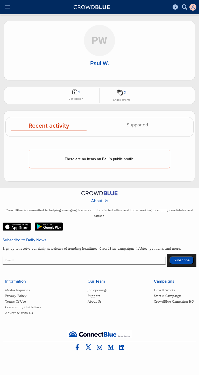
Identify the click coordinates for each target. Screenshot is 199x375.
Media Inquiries (17, 290)
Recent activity (49, 125)
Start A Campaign (167, 295)
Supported (137, 125)
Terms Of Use (15, 301)
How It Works (164, 290)
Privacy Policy (15, 295)
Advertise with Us (19, 312)
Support (94, 295)
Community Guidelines (23, 307)
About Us (95, 301)
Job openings (98, 290)
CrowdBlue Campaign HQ (174, 301)
